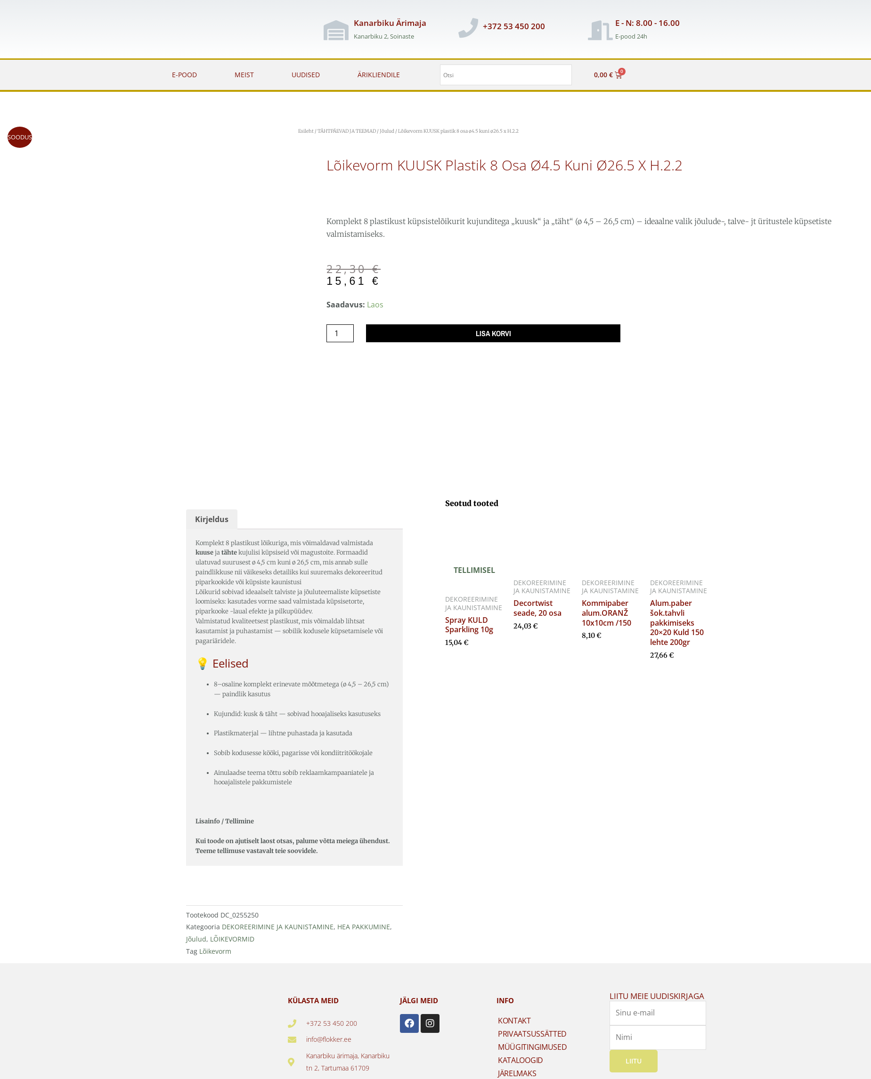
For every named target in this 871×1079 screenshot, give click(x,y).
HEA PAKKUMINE (363, 923)
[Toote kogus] (340, 333)
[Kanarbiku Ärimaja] (336, 30)
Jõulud (387, 131)
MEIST (244, 74)
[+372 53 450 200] (468, 28)
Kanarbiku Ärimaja (390, 22)
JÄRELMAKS (517, 1069)
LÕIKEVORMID (232, 935)
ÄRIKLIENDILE (379, 74)
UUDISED (306, 74)
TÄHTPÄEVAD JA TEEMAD (346, 131)
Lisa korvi (493, 333)
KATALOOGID (520, 1056)
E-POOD (184, 74)
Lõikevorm (215, 947)
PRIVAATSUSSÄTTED (532, 1030)
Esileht (306, 131)
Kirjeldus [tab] (211, 515)
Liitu (634, 1057)
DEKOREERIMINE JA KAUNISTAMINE (278, 923)
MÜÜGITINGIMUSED (532, 1043)
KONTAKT (514, 1017)
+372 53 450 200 (514, 26)
